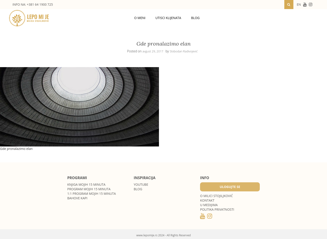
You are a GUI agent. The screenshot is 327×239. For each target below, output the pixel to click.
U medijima (209, 205)
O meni (139, 18)
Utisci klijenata (168, 18)
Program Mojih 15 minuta (88, 189)
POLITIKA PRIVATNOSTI (217, 209)
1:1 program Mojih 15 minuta (91, 193)
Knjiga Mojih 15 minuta (86, 184)
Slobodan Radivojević (184, 51)
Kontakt (207, 200)
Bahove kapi (77, 198)
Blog (195, 18)
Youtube (141, 184)
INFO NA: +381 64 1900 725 (32, 4)
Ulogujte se (230, 187)
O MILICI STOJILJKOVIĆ (216, 196)
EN (299, 4)
